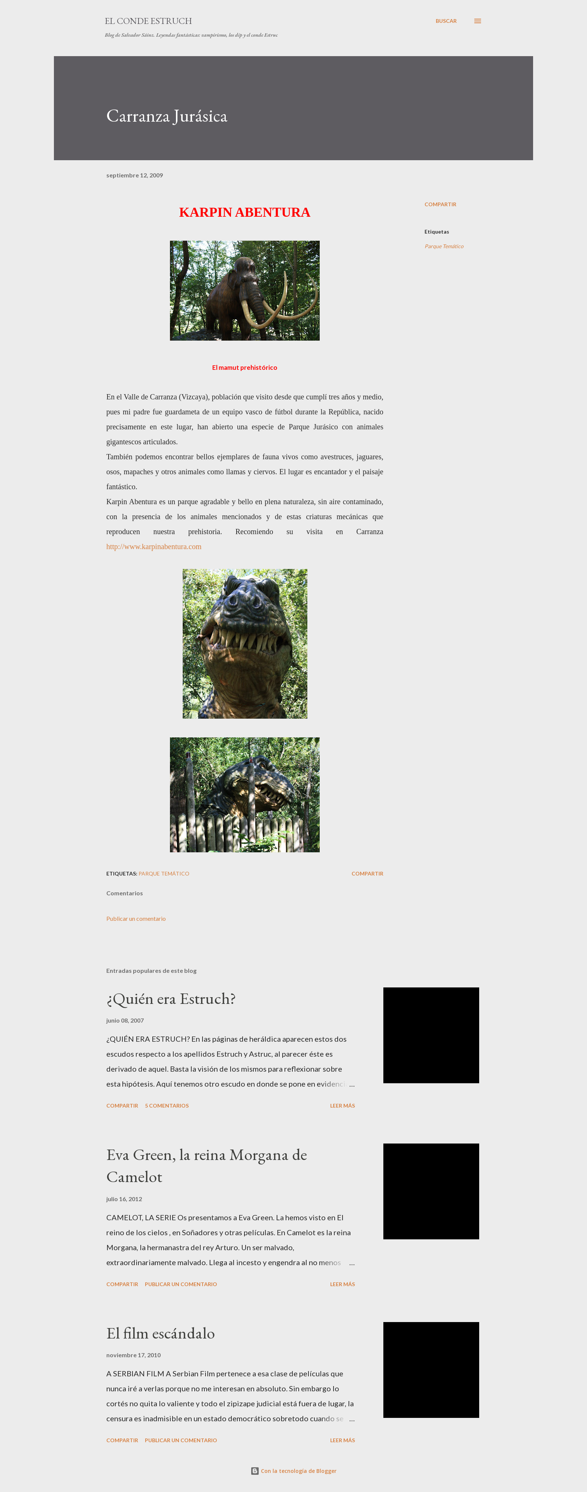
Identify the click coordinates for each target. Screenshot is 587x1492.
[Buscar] (446, 20)
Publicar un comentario (136, 918)
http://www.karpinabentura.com (153, 546)
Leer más (342, 1105)
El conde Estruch (148, 21)
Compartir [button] (440, 204)
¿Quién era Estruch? (171, 998)
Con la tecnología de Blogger (293, 1470)
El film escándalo (160, 1332)
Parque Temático (444, 246)
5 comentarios (167, 1105)
